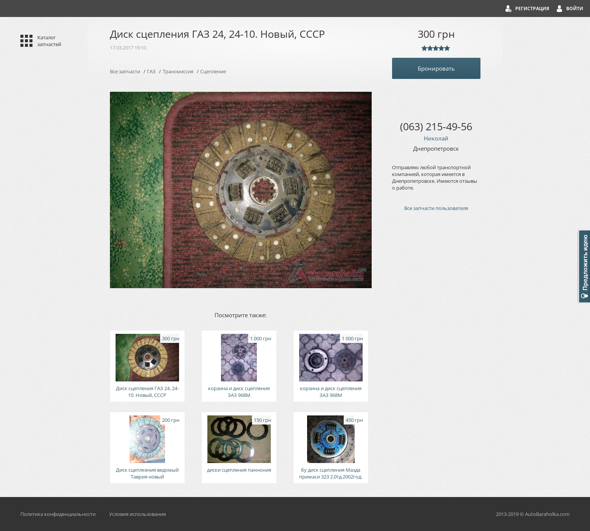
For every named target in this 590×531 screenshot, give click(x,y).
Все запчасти (125, 71)
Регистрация (532, 8)
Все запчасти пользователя (436, 208)
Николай (436, 138)
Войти (574, 8)
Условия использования (137, 514)
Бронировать (436, 68)
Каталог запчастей (49, 41)
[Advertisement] (436, 345)
